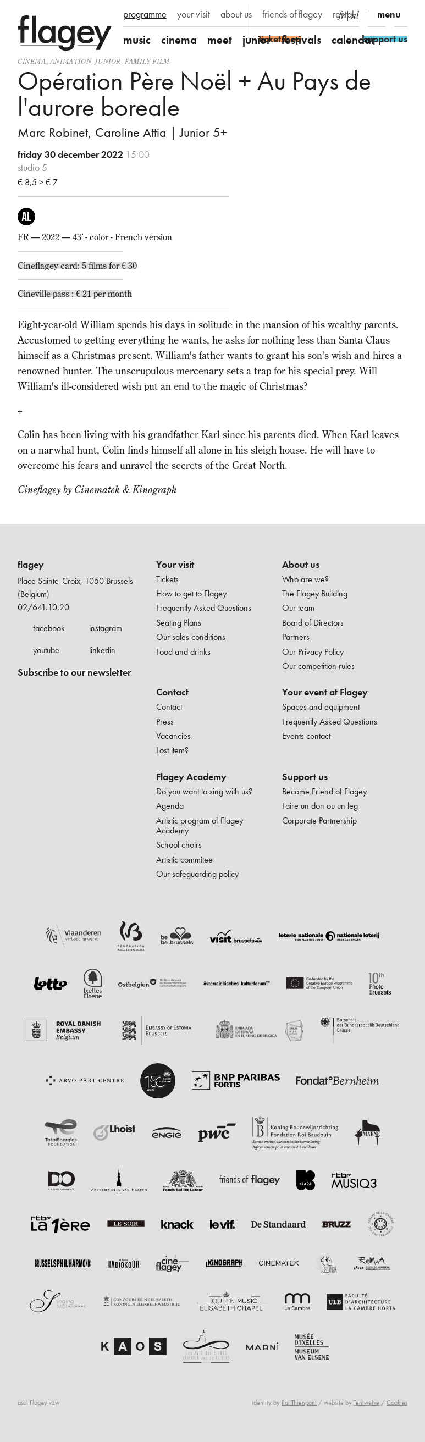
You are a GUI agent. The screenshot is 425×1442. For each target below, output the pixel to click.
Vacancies (173, 736)
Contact (172, 692)
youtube (46, 650)
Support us (305, 776)
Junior (108, 61)
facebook (49, 628)
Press (165, 721)
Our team (298, 608)
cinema (179, 39)
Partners (296, 637)
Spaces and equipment (321, 706)
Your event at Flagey (325, 692)
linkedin (102, 650)
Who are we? (305, 579)
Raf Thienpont (299, 1402)
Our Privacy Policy (313, 652)
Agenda (170, 805)
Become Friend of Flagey (324, 791)
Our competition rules (318, 666)
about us (236, 14)
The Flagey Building (314, 593)
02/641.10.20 (43, 607)
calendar (354, 39)
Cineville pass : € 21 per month (75, 293)
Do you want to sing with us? (204, 791)
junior (256, 39)
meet (219, 39)
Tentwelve (366, 1402)
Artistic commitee (184, 859)
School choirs (179, 844)
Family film (147, 61)
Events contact (306, 736)
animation (70, 61)
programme (145, 14)
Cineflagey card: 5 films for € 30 (77, 265)
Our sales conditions (190, 637)
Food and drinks (183, 652)
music (137, 39)
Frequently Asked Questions (203, 608)
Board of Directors (313, 622)
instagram (105, 628)
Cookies (397, 1402)
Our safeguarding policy (197, 874)
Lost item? (172, 750)
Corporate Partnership (319, 820)
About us (300, 564)
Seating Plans (178, 622)
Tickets (167, 579)
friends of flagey (292, 14)
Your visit (175, 564)
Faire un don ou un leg (320, 805)
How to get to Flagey (191, 593)
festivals (301, 39)
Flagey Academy (191, 776)
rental (343, 14)
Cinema (32, 61)
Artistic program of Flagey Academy (199, 825)
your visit (193, 14)
